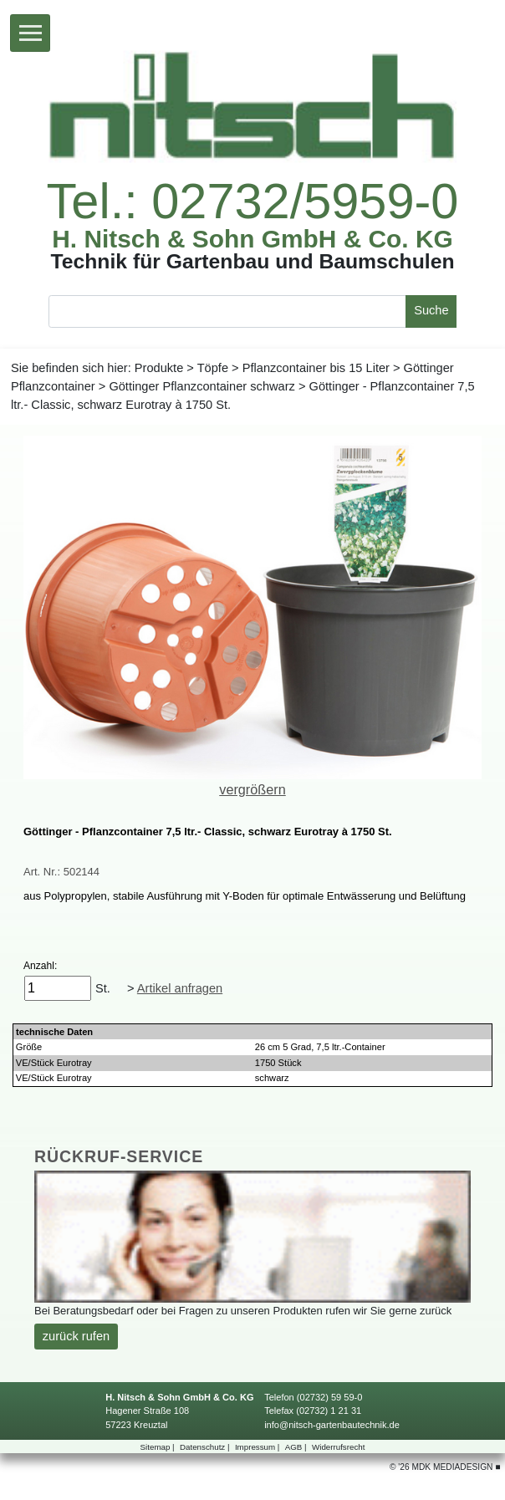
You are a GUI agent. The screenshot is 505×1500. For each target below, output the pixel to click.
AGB (297, 1447)
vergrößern (252, 789)
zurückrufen (76, 1336)
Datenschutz (206, 1447)
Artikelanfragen (179, 988)
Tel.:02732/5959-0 (253, 201)
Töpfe (212, 368)
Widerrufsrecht (338, 1447)
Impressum (258, 1447)
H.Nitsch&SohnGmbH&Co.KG (252, 239)
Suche (431, 310)
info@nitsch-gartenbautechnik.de (332, 1425)
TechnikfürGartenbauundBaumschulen (253, 262)
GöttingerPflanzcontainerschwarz (202, 386)
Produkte (159, 368)
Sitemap (158, 1447)
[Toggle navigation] (30, 33)
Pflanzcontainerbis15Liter (316, 368)
